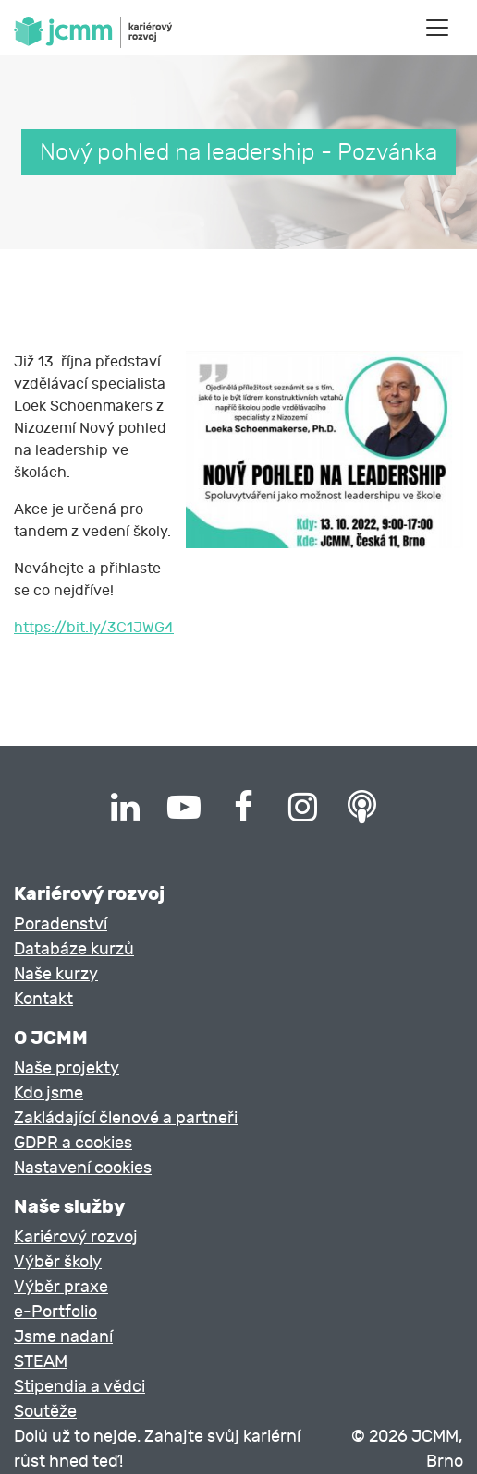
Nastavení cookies (83, 1168)
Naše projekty (66, 1068)
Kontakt (43, 999)
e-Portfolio (55, 1312)
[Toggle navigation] (437, 27)
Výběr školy (58, 1262)
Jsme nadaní (63, 1337)
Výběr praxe (61, 1287)
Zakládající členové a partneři (126, 1118)
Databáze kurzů (74, 949)
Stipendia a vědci (79, 1386)
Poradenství (60, 924)
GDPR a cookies (73, 1143)
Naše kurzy (56, 974)
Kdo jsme (48, 1093)
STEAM (40, 1362)
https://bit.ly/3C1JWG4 (94, 627)
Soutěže (45, 1411)
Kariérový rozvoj (76, 1237)
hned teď (84, 1461)
